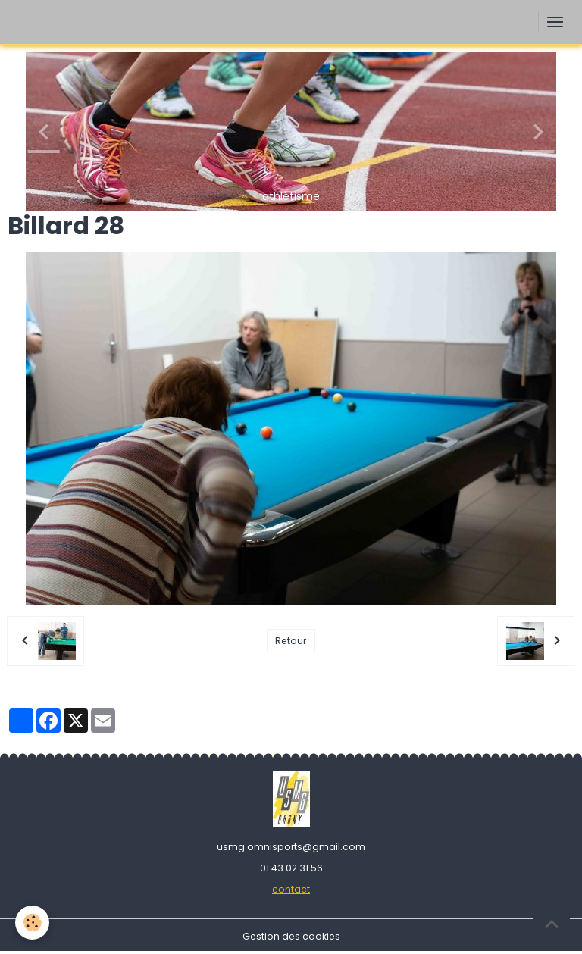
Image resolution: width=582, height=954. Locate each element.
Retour (290, 640)
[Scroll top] (552, 924)
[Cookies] (32, 923)
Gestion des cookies (291, 936)
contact (291, 889)
